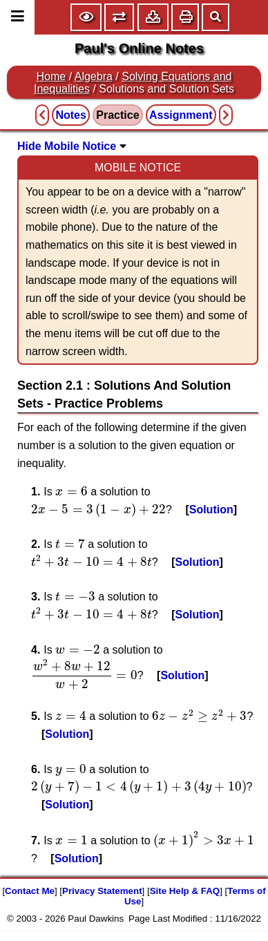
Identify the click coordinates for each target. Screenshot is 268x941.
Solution (211, 509)
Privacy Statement (102, 891)
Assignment (181, 115)
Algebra (94, 76)
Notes (70, 115)
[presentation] (71, 491)
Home (51, 76)
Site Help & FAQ (185, 891)
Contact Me (30, 891)
